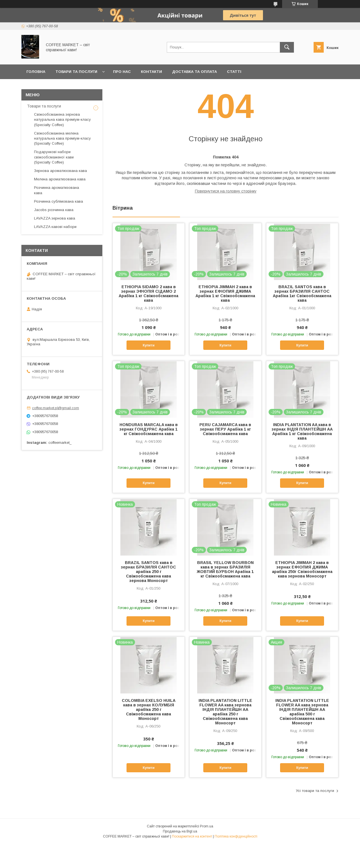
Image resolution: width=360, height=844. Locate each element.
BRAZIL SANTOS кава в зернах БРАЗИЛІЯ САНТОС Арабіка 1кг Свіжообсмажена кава (302, 294)
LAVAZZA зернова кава (54, 218)
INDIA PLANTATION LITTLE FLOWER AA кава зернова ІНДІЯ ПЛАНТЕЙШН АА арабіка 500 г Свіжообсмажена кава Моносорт (302, 711)
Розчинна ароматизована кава (56, 190)
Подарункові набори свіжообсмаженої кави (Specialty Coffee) (54, 157)
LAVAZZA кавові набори (55, 227)
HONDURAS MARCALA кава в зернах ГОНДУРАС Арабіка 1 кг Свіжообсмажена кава (149, 429)
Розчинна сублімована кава (58, 201)
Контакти (151, 72)
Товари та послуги (76, 72)
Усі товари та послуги (315, 791)
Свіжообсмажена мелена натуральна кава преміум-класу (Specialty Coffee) (62, 138)
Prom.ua (206, 826)
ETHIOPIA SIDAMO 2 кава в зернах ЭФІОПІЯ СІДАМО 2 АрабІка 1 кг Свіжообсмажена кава (148, 294)
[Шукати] (287, 47)
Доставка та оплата (194, 72)
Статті (234, 72)
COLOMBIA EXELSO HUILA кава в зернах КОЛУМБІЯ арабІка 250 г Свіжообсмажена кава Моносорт (149, 709)
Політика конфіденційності (236, 836)
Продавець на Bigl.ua (180, 831)
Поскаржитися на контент (192, 836)
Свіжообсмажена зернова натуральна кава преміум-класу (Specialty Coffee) (62, 119)
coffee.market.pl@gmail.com (55, 408)
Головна (35, 72)
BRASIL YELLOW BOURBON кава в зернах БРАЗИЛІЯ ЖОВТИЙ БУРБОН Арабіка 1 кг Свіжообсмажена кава (225, 569)
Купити (148, 345)
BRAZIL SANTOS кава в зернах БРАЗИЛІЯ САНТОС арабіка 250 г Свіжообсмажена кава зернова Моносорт (148, 571)
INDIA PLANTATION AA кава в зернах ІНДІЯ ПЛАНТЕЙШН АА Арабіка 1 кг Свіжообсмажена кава (302, 431)
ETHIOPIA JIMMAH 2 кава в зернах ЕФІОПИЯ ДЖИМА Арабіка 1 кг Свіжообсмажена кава (225, 294)
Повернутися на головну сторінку (225, 191)
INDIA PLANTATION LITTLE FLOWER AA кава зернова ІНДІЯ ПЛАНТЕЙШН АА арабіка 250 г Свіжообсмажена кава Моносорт (225, 711)
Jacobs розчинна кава (53, 210)
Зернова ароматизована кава (60, 171)
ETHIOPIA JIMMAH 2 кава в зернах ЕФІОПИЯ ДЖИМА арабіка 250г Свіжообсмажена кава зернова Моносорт (302, 569)
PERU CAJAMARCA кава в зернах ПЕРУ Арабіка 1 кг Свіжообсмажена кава (225, 429)
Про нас (122, 72)
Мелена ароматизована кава (60, 179)
